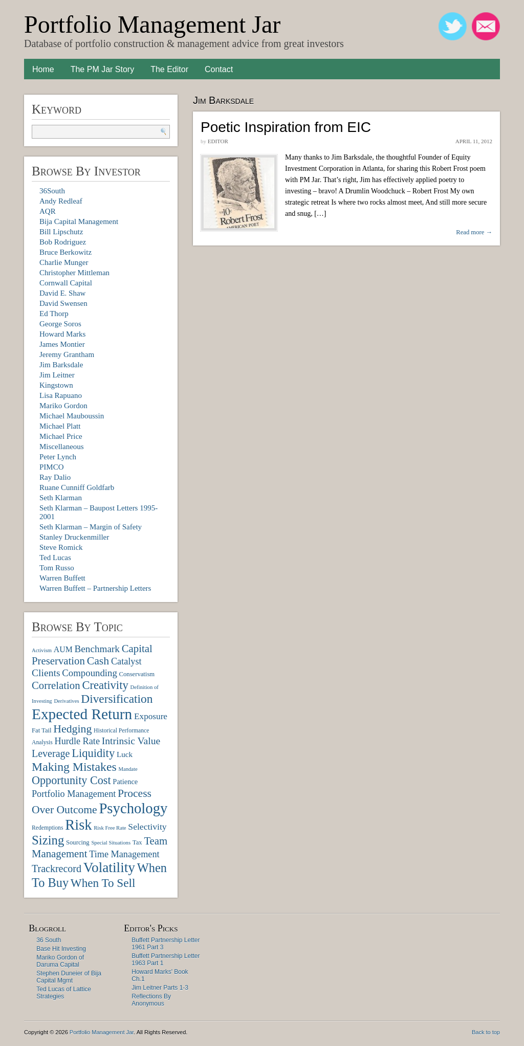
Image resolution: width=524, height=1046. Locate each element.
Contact (219, 69)
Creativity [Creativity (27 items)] (105, 685)
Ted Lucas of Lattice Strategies (63, 993)
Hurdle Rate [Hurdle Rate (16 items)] (77, 741)
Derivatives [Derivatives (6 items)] (66, 701)
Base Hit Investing (61, 948)
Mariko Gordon (63, 406)
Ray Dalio (55, 477)
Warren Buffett (62, 578)
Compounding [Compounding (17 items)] (89, 672)
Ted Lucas (55, 557)
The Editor (169, 69)
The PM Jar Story (102, 69)
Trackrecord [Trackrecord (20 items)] (56, 868)
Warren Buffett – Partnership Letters (95, 588)
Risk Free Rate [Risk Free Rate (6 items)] (110, 828)
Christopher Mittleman (74, 273)
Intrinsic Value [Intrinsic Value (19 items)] (131, 741)
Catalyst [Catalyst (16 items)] (126, 661)
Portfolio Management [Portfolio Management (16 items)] (74, 794)
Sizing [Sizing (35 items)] (48, 840)
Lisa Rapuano (60, 395)
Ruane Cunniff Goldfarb (76, 487)
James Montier (62, 344)
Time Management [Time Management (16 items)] (124, 854)
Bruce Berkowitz (65, 252)
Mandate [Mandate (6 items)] (127, 769)
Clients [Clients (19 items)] (46, 672)
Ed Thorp (54, 313)
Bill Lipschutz (61, 232)
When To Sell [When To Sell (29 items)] (103, 882)
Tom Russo (56, 568)
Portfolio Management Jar (152, 24)
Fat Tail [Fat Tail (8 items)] (42, 730)
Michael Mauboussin (71, 416)
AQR (47, 211)
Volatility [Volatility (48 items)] (109, 867)
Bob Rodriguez (62, 242)
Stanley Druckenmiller (74, 537)
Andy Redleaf (60, 201)
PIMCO (51, 467)
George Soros (60, 324)
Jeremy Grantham (66, 354)
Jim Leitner (57, 375)
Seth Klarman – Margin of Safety (90, 527)
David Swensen (63, 303)
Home (43, 69)
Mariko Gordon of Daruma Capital (60, 961)
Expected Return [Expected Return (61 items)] (82, 714)
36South (52, 191)
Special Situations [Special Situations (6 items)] (110, 842)
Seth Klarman (60, 498)
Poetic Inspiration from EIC (286, 127)
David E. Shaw (62, 293)
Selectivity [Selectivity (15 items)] (147, 826)
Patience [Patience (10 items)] (125, 781)
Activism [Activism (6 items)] (42, 650)
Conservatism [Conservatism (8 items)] (137, 674)
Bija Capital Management (78, 221)
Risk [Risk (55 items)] (78, 825)
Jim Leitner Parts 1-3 (160, 987)
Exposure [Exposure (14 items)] (150, 716)
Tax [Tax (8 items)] (137, 842)
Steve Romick (61, 547)
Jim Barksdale (61, 365)
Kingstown (56, 385)
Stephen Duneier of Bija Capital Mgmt (68, 977)
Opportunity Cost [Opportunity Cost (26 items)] (71, 780)
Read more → (474, 232)
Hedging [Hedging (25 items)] (72, 729)
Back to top (486, 1032)
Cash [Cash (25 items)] (98, 661)
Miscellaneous (61, 446)
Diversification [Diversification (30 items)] (116, 698)
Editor (218, 141)
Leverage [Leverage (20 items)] (51, 753)
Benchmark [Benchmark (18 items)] (96, 648)
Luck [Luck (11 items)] (125, 754)
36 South (48, 940)
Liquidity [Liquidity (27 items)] (93, 753)
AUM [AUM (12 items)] (63, 649)
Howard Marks (62, 334)
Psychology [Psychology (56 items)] (133, 808)
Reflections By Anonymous (151, 1000)
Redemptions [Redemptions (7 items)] (47, 828)
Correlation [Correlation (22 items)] (56, 685)
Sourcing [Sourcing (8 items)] (78, 842)
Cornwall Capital (65, 283)
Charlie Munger (63, 262)
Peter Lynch (57, 457)
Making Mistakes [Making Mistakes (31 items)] (74, 766)
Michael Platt (59, 426)
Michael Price (60, 436)
